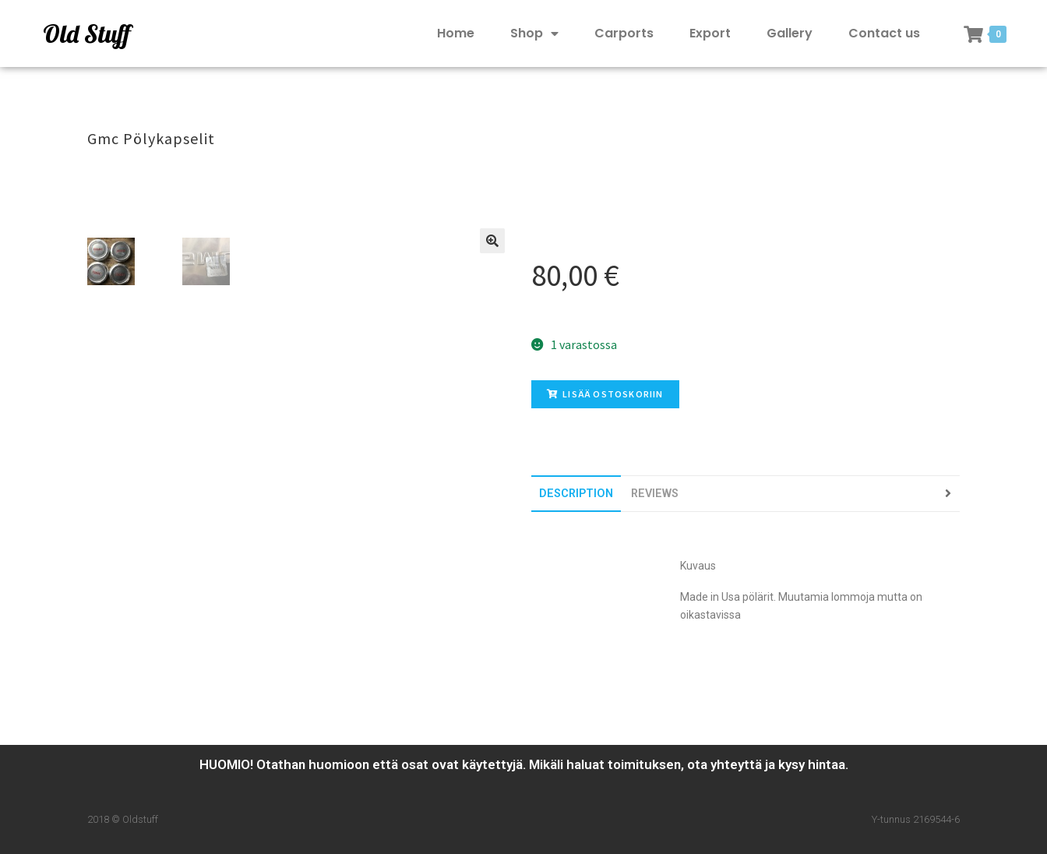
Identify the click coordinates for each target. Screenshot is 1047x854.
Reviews (655, 493)
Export (710, 33)
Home (455, 33)
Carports (624, 33)
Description (576, 493)
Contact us (884, 33)
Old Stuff (86, 33)
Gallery (790, 33)
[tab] (576, 493)
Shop (534, 33)
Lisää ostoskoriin (605, 394)
